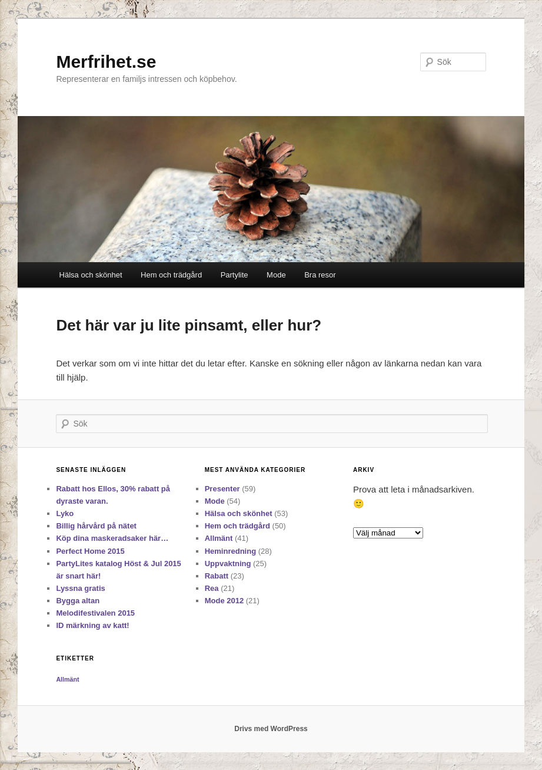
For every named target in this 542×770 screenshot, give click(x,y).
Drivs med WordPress (271, 729)
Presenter (222, 488)
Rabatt (216, 575)
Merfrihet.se (106, 61)
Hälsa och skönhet (90, 274)
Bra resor (319, 274)
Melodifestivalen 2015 (95, 613)
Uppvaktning (228, 563)
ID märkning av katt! (92, 625)
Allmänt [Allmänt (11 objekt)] (67, 679)
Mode (276, 274)
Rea (212, 588)
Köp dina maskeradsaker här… (112, 538)
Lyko (65, 513)
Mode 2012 (224, 600)
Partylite (234, 274)
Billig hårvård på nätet (96, 525)
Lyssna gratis (80, 588)
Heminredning (230, 551)
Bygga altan (77, 600)
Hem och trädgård (171, 274)
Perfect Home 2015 (90, 551)
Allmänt (219, 538)
